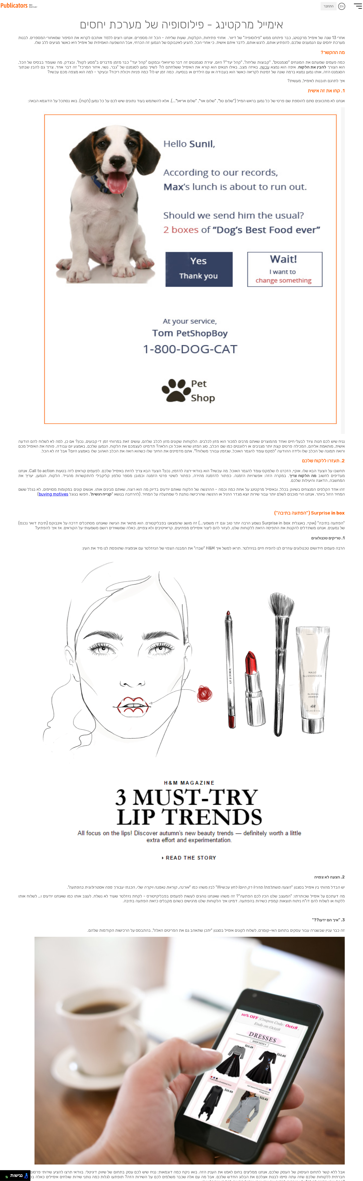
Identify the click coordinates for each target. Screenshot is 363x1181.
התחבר (329, 6)
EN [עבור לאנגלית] (342, 6)
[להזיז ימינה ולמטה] (6, 1177)
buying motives (53, 494)
